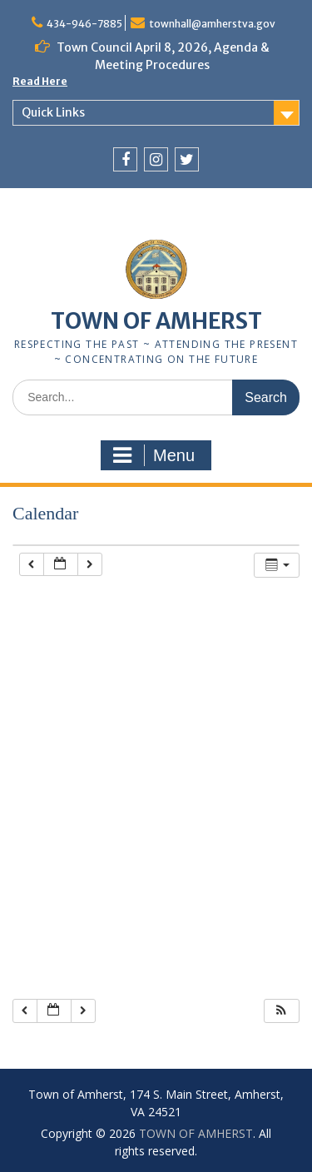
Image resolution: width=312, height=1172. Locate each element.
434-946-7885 (84, 23)
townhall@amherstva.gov (212, 23)
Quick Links (53, 112)
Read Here (39, 81)
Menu (154, 455)
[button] (281, 1011)
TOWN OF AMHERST (156, 321)
